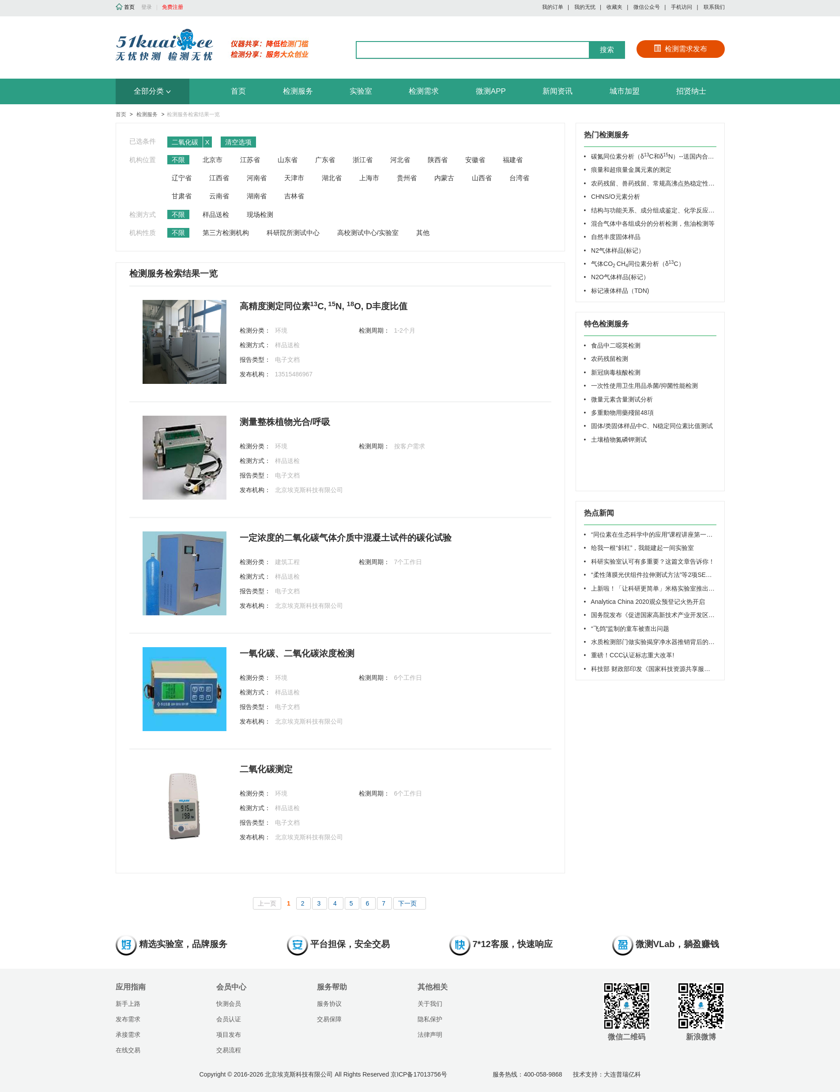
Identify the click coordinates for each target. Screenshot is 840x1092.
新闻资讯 (557, 91)
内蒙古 (444, 178)
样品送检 (216, 214)
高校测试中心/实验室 (368, 232)
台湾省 (519, 178)
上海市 (369, 178)
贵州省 (407, 178)
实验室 (361, 91)
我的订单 (552, 7)
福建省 (513, 159)
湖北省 (332, 178)
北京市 (212, 159)
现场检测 (260, 214)
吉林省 (294, 196)
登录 (146, 7)
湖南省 (257, 196)
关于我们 (430, 1003)
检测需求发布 (680, 49)
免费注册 (172, 7)
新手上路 (128, 1003)
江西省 (219, 178)
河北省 (400, 159)
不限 (178, 159)
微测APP (491, 91)
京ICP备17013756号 (419, 1074)
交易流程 (228, 1050)
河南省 (257, 178)
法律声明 (430, 1034)
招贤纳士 (691, 91)
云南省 (219, 196)
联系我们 (714, 7)
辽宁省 (182, 178)
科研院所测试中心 (293, 232)
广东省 (325, 159)
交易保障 (329, 1019)
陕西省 (438, 159)
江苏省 (250, 159)
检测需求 (424, 91)
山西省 (482, 178)
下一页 (407, 903)
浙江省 (363, 159)
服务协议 (329, 1003)
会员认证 (228, 1019)
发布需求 (128, 1019)
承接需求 (128, 1034)
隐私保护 (430, 1019)
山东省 (288, 159)
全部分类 (152, 91)
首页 (238, 91)
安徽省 (475, 159)
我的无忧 (584, 7)
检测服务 (298, 91)
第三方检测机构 (226, 232)
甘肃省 (182, 196)
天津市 (294, 178)
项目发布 (228, 1034)
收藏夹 (614, 7)
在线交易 (128, 1050)
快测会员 (228, 1003)
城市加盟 (625, 91)
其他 (422, 232)
